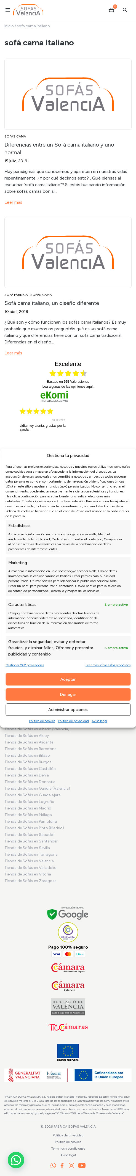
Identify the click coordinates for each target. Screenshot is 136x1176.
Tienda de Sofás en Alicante (28, 742)
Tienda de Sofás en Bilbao (27, 755)
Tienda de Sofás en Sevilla (27, 847)
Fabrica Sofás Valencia (75, 1126)
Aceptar (68, 679)
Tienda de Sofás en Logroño (29, 801)
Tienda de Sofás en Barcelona (30, 749)
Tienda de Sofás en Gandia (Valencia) (37, 788)
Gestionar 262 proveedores (25, 665)
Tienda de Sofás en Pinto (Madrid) (34, 828)
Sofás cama (15, 136)
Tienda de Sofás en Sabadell (29, 834)
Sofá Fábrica (16, 295)
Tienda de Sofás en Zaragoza (30, 880)
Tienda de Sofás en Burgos (28, 762)
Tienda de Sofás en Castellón (30, 768)
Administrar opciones (68, 709)
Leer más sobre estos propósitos (108, 665)
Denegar (68, 694)
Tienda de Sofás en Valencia (29, 861)
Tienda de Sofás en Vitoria (27, 874)
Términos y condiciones (68, 1148)
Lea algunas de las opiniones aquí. (68, 387)
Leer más (13, 202)
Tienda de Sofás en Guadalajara (32, 795)
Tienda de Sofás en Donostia (29, 782)
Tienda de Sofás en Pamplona (30, 821)
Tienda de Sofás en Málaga (28, 815)
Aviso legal (99, 721)
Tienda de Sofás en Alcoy (26, 735)
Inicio (9, 26)
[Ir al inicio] (28, 9)
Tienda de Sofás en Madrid (27, 808)
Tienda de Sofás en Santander (31, 841)
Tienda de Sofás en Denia (26, 775)
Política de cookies (42, 721)
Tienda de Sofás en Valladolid (30, 867)
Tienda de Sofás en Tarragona (31, 854)
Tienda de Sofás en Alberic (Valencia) (37, 729)
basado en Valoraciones (68, 382)
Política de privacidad (73, 721)
